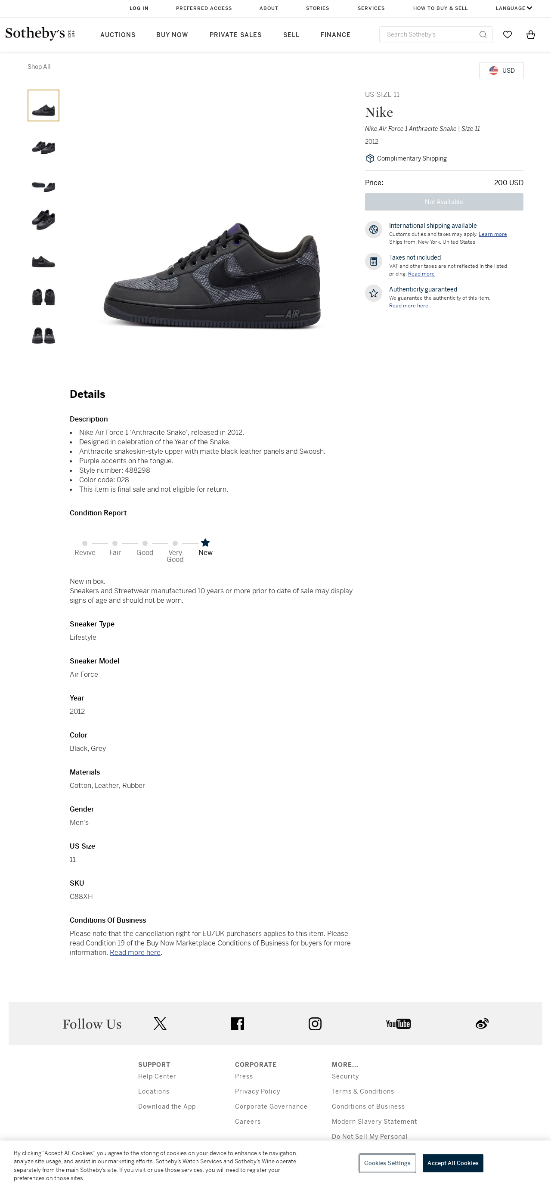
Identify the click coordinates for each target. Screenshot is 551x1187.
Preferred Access (204, 8)
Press (244, 1076)
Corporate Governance (271, 1106)
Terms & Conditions (363, 1091)
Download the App (167, 1106)
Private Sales (236, 35)
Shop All (39, 67)
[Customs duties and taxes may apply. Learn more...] (493, 234)
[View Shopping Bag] (531, 34)
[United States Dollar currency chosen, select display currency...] (501, 70)
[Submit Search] (483, 34)
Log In (139, 8)
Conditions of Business (368, 1106)
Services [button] (371, 8)
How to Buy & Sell (440, 8)
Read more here (135, 952)
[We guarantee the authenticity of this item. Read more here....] (408, 306)
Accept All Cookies (452, 1163)
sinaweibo (482, 1023)
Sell (291, 35)
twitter (160, 1023)
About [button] (269, 8)
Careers (248, 1121)
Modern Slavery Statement (374, 1121)
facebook (237, 1023)
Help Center (157, 1076)
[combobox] (436, 34)
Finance (336, 35)
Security (345, 1076)
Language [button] (511, 8)
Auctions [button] (118, 35)
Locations (154, 1091)
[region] (275, 1164)
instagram (315, 1023)
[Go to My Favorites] (507, 34)
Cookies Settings (387, 1163)
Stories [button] (317, 8)
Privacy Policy (257, 1091)
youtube (398, 1024)
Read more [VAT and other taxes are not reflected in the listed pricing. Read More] (421, 273)
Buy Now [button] (172, 35)
